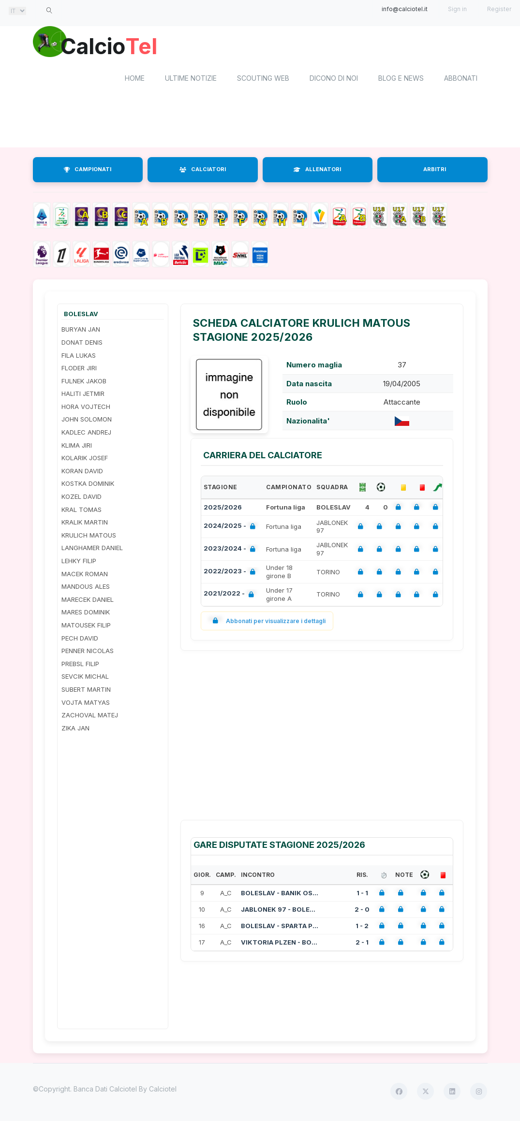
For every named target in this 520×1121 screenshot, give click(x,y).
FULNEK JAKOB (83, 382)
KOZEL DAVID (81, 498)
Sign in (457, 9)
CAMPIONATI (87, 171)
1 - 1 (362, 894)
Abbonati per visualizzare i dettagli (267, 622)
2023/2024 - (231, 551)
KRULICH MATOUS (88, 536)
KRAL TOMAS (81, 511)
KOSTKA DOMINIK (87, 485)
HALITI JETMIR (82, 395)
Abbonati (460, 80)
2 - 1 (362, 943)
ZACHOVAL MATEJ (89, 717)
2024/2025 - (231, 528)
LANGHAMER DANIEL (92, 549)
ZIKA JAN (75, 729)
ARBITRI (434, 171)
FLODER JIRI (79, 369)
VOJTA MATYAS (85, 704)
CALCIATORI (202, 171)
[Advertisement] (260, 124)
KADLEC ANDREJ (86, 433)
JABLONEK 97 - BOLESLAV (279, 911)
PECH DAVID (79, 639)
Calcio (114, 46)
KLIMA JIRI (76, 447)
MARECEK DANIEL (87, 601)
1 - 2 (362, 927)
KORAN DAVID (82, 472)
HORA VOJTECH (85, 408)
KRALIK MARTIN (84, 524)
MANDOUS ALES (85, 588)
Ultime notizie (191, 80)
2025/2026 (223, 508)
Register (499, 9)
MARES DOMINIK (85, 614)
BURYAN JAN (80, 331)
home (135, 80)
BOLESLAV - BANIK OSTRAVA (279, 894)
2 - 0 (362, 911)
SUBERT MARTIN (86, 691)
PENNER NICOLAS (87, 652)
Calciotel (163, 1091)
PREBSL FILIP (80, 665)
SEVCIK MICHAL (85, 678)
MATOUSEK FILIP (86, 626)
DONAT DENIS (82, 344)
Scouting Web (263, 80)
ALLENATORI (317, 171)
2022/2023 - (231, 573)
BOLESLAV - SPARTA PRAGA (279, 927)
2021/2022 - (231, 596)
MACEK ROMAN (84, 575)
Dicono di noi (334, 80)
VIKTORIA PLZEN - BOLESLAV (279, 943)
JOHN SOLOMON (86, 421)
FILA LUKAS (78, 357)
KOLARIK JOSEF (84, 460)
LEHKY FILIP (78, 562)
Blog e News (401, 80)
